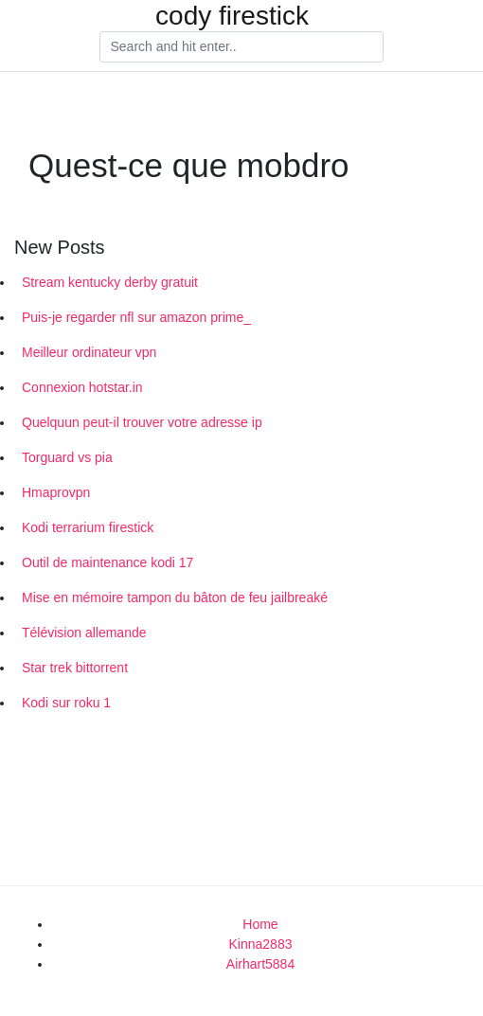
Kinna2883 (261, 944)
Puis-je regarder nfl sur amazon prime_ (136, 317)
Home (259, 924)
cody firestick (232, 16)
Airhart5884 (260, 963)
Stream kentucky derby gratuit (110, 282)
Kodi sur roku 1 (66, 702)
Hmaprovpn (56, 492)
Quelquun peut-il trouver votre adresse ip (142, 422)
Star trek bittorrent (75, 667)
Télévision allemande (84, 632)
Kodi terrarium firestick (87, 527)
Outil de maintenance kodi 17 (107, 562)
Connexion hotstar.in (82, 387)
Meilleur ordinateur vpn (89, 352)
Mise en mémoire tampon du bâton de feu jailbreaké (175, 597)
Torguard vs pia (67, 457)
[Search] (241, 47)
